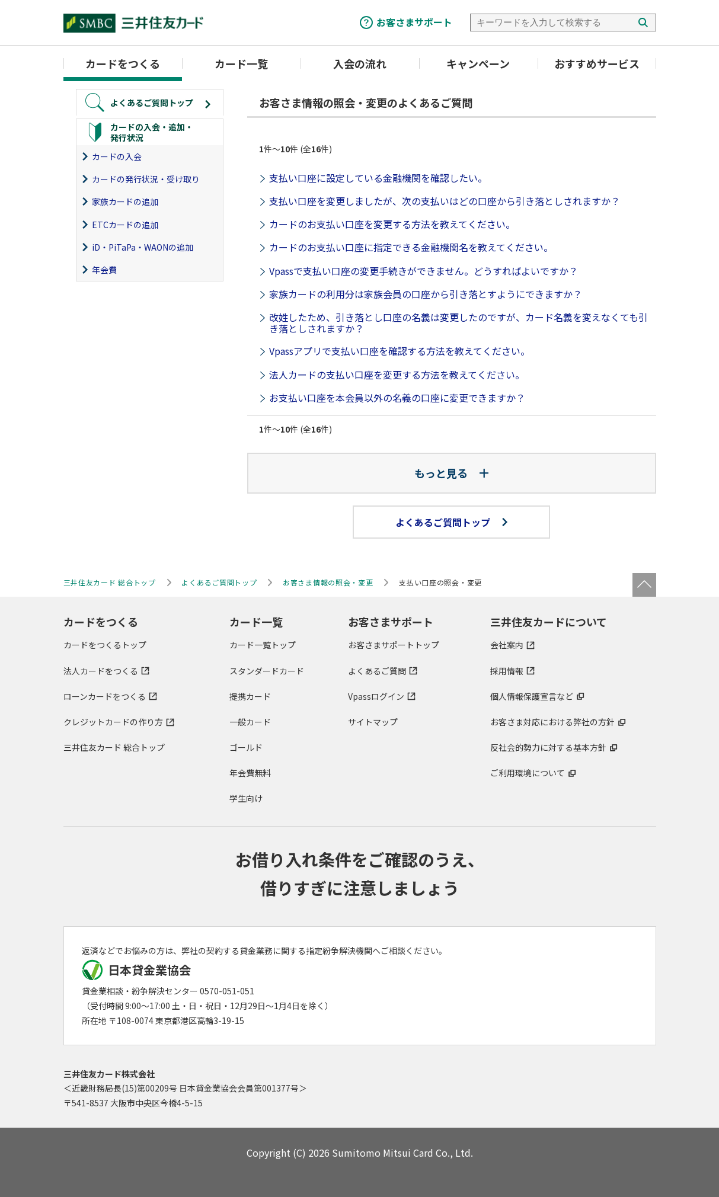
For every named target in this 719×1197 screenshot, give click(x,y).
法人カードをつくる (100, 671)
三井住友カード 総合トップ (114, 747)
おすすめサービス (597, 63)
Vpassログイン (376, 696)
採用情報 (506, 671)
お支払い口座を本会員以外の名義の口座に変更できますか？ (397, 398)
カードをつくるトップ (104, 645)
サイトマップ (373, 722)
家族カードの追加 (125, 201)
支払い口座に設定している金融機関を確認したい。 (378, 178)
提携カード (250, 696)
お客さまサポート (414, 22)
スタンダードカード (266, 671)
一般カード (250, 722)
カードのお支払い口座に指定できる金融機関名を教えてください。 (411, 247)
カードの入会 (117, 156)
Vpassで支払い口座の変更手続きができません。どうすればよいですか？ (423, 271)
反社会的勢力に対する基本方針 (548, 747)
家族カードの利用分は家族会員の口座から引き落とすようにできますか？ (425, 294)
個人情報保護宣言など (531, 696)
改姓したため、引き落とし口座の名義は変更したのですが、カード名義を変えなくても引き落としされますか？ (458, 322)
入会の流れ (359, 63)
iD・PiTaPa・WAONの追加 (142, 247)
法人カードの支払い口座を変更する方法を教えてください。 (397, 374)
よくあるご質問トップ (451, 522)
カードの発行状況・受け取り (146, 179)
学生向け (246, 798)
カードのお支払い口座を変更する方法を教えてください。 (392, 224)
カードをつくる (122, 63)
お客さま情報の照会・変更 (328, 582)
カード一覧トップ (262, 645)
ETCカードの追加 (125, 225)
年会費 (104, 270)
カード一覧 (241, 63)
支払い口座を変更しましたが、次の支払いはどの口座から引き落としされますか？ (444, 201)
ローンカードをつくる (104, 696)
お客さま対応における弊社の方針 (552, 722)
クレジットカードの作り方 (113, 722)
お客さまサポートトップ (393, 645)
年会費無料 (250, 773)
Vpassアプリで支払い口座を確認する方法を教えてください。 (399, 351)
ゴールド (246, 747)
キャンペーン (478, 63)
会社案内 (506, 645)
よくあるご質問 (377, 671)
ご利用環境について (527, 773)
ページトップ (644, 585)
